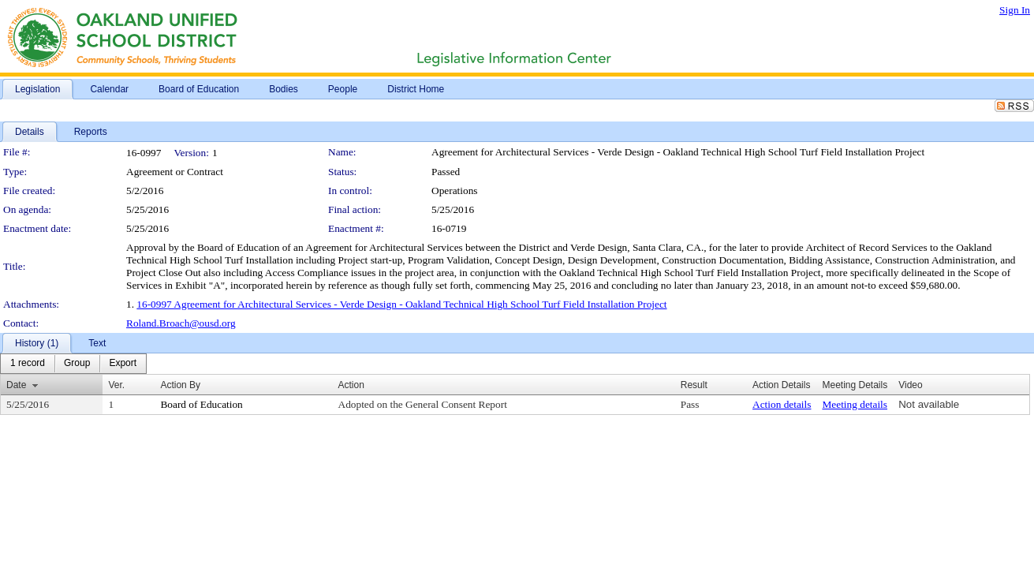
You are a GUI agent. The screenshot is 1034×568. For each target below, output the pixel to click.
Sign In (1014, 10)
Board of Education (201, 404)
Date (16, 384)
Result (694, 384)
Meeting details (854, 404)
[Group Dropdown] (76, 363)
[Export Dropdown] (122, 363)
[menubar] (73, 363)
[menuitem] (27, 363)
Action (351, 384)
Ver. (116, 384)
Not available (928, 404)
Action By (180, 384)
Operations (454, 190)
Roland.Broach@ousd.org (181, 323)
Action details (781, 404)
